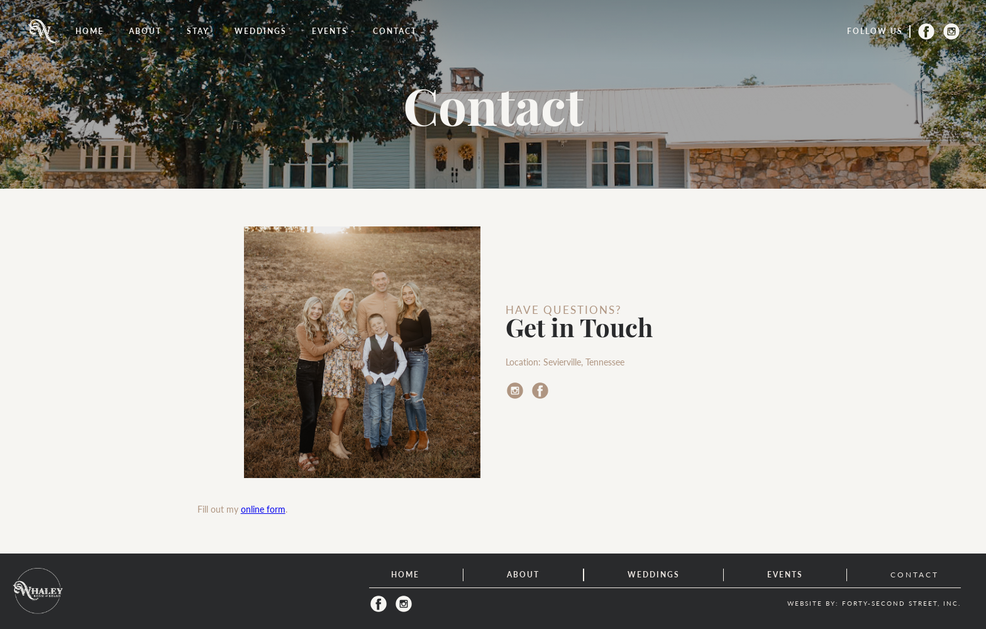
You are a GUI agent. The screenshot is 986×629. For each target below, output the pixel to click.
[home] (44, 31)
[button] (198, 31)
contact (914, 574)
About (145, 31)
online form (263, 509)
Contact (395, 31)
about (523, 574)
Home (89, 31)
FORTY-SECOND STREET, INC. (901, 603)
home (405, 574)
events (330, 31)
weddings (261, 31)
